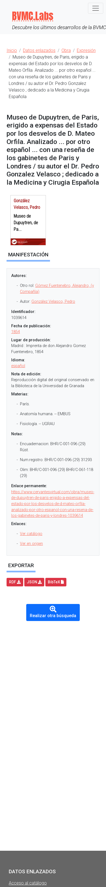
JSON (34, 582)
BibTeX (56, 582)
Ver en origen (31, 543)
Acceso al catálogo (28, 883)
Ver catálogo (31, 533)
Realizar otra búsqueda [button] (53, 612)
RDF (15, 582)
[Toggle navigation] (95, 8)
